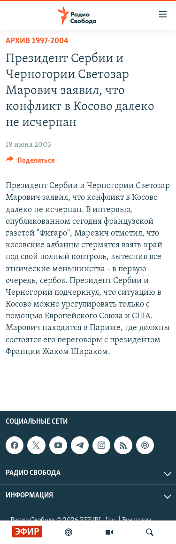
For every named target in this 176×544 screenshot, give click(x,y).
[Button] (30, 163)
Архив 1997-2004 (37, 41)
